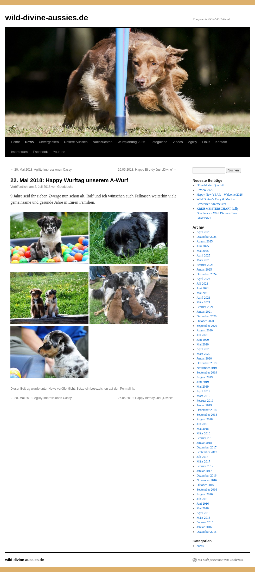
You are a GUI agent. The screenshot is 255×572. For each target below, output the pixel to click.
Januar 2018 (204, 443)
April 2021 (203, 297)
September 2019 (207, 372)
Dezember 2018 (206, 410)
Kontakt (221, 142)
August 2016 (205, 494)
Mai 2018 (203, 428)
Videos (178, 142)
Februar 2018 (205, 438)
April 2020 (203, 349)
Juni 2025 (203, 246)
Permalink (127, 388)
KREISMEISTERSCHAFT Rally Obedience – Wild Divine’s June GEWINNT (218, 213)
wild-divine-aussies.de (46, 17)
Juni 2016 (203, 503)
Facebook (40, 152)
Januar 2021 (204, 311)
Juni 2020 (203, 340)
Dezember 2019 (206, 363)
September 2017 (207, 452)
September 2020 (207, 325)
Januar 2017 (204, 471)
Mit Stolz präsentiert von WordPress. (221, 560)
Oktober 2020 (205, 321)
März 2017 (203, 461)
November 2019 (207, 368)
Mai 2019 (203, 386)
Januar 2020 (204, 358)
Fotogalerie (158, 142)
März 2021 (203, 302)
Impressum (19, 152)
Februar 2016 (205, 522)
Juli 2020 (202, 335)
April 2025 (203, 255)
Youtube (59, 152)
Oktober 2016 (205, 485)
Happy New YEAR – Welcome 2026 (220, 194)
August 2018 (205, 419)
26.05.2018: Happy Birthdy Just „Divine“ (147, 169)
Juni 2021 (203, 288)
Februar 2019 (205, 400)
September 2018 (207, 414)
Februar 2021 (205, 307)
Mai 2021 (203, 293)
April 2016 (203, 513)
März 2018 (203, 433)
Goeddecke (65, 187)
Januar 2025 (204, 269)
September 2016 (207, 489)
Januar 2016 (204, 527)
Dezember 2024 (206, 274)
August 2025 (205, 241)
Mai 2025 (203, 251)
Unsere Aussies (75, 142)
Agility (192, 142)
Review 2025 (205, 190)
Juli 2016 (202, 499)
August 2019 (205, 377)
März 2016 (203, 517)
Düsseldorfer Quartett (210, 185)
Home (15, 142)
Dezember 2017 (206, 447)
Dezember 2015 (206, 532)
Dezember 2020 (206, 316)
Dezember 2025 (206, 237)
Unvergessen (49, 142)
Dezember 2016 (206, 475)
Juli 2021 (202, 283)
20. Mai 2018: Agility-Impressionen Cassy (41, 169)
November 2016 (207, 480)
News (29, 142)
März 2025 (203, 260)
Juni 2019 (203, 382)
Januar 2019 (204, 405)
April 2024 (203, 279)
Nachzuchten (102, 142)
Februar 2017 (205, 466)
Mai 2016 (203, 508)
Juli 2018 (202, 424)
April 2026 (203, 232)
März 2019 (203, 396)
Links (206, 142)
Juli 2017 (202, 457)
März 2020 (203, 354)
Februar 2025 (205, 265)
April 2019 (203, 391)
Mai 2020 (203, 344)
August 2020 (205, 330)
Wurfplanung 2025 (131, 142)
